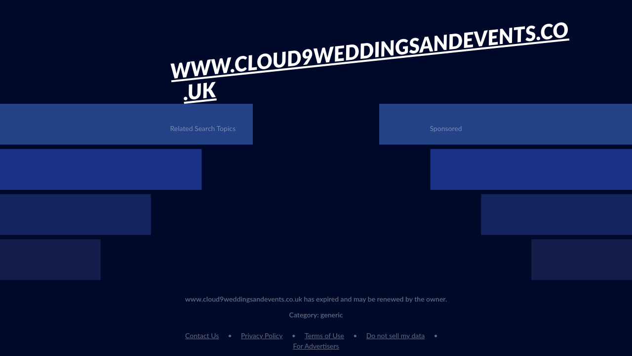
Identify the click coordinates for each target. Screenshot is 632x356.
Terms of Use (324, 335)
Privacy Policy (261, 335)
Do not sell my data (395, 335)
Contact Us (202, 335)
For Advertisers (316, 346)
